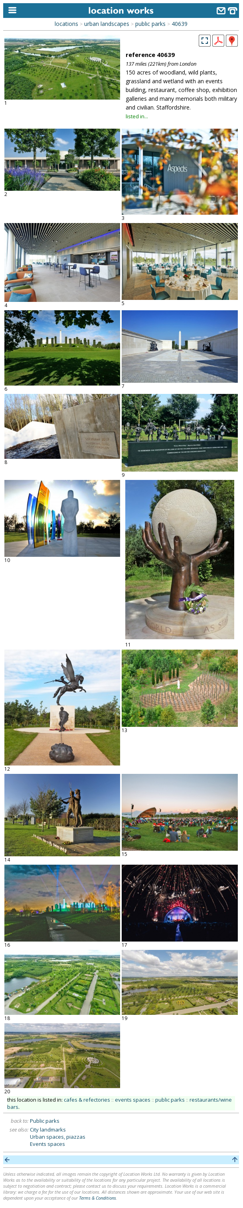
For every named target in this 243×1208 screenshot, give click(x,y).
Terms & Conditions (97, 1198)
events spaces (132, 1099)
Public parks (44, 1120)
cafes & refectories (87, 1099)
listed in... (137, 116)
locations (66, 23)
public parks (150, 23)
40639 (180, 23)
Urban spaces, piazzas (57, 1136)
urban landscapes (106, 23)
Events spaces (47, 1143)
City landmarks (48, 1129)
